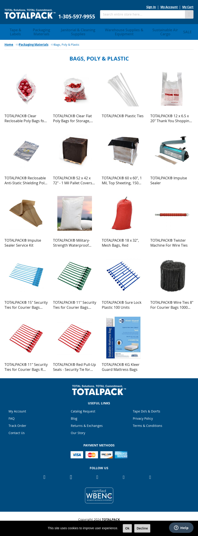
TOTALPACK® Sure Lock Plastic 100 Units (121, 304)
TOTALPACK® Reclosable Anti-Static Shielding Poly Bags (25, 179)
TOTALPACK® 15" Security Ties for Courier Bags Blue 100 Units (26, 304)
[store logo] (30, 14)
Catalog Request (83, 410)
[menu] (99, 31)
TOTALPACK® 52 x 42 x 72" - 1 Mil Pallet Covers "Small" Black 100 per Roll (74, 179)
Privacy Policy (143, 417)
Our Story (78, 432)
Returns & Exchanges (87, 424)
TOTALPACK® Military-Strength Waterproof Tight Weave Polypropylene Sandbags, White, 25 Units (74, 241)
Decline (142, 528)
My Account (169, 7)
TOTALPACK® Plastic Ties (123, 114)
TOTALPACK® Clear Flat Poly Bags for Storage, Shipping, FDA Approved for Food (73, 117)
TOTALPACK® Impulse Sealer (168, 179)
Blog (74, 417)
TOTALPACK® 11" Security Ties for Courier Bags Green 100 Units (74, 304)
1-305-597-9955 (76, 16)
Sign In (151, 7)
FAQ (12, 417)
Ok (127, 528)
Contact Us (17, 432)
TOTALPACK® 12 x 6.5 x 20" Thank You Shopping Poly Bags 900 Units (170, 117)
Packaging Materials (33, 43)
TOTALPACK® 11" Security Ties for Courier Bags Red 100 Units (26, 366)
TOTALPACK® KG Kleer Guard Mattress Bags (121, 366)
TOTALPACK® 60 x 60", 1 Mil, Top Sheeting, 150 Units (122, 179)
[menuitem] (15, 31)
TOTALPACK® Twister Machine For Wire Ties (169, 241)
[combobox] (142, 14)
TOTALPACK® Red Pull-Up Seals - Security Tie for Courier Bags (74, 366)
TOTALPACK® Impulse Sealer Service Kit (22, 241)
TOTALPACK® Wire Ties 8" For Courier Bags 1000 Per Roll (171, 304)
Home (8, 43)
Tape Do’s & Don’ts (146, 410)
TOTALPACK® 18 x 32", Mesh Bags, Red (120, 241)
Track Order (17, 424)
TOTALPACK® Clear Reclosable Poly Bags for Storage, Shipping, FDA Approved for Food (25, 117)
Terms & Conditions (147, 424)
